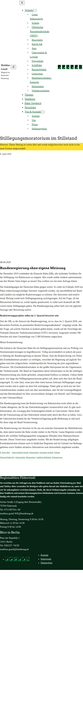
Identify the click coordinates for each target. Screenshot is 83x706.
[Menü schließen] (22, 3)
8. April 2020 (5, 453)
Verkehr (29, 10)
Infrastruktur (33, 453)
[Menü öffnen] (13, 67)
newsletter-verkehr (46, 453)
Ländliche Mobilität (43, 457)
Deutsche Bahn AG (7, 457)
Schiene (57, 453)
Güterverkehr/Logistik (20, 453)
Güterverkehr (20, 457)
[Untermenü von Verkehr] (35, 10)
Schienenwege (57, 457)
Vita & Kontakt (33, 111)
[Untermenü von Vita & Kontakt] (43, 112)
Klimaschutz (30, 457)
